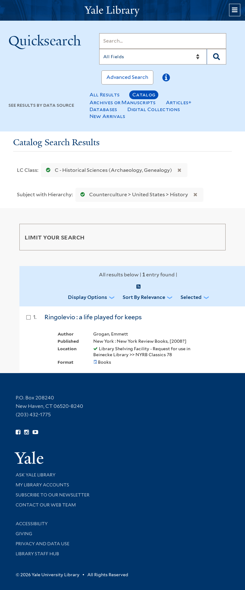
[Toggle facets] (215, 237)
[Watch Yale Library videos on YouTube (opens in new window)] (35, 432)
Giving (24, 533)
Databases (103, 109)
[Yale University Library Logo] (123, 10)
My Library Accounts (42, 484)
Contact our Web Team (46, 504)
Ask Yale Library (35, 474)
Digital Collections (153, 109)
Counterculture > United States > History (133, 195)
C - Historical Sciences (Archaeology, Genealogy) (107, 170)
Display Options (87, 297)
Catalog (143, 95)
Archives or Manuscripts (122, 102)
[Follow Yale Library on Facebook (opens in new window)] (18, 432)
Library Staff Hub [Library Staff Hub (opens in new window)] (37, 553)
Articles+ (179, 102)
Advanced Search (127, 77)
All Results (104, 95)
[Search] (163, 41)
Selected (191, 297)
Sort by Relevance (144, 297)
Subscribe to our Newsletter (52, 494)
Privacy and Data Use (42, 543)
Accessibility (32, 523)
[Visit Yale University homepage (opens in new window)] (29, 455)
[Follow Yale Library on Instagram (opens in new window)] (26, 432)
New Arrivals (107, 116)
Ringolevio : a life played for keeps (93, 317)
